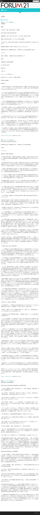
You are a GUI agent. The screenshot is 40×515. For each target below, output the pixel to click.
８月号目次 (5, 20)
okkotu (14, 22)
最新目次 (7, 135)
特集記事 (7, 376)
